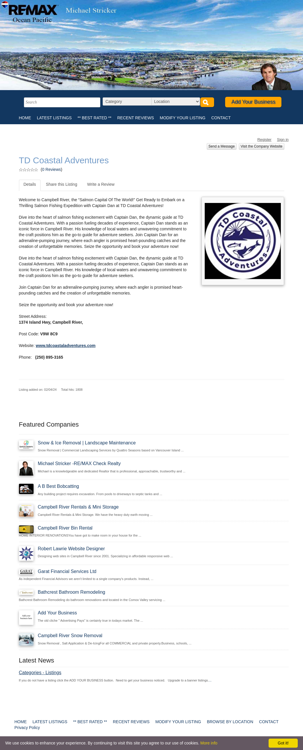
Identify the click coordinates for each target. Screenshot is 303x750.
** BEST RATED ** (94, 117)
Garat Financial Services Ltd (67, 571)
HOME (25, 117)
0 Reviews (51, 169)
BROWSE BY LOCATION (230, 721)
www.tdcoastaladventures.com (66, 345)
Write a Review (101, 184)
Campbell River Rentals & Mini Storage (78, 506)
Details (30, 184)
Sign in (283, 139)
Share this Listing (61, 184)
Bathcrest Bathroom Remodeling (71, 592)
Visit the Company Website (262, 146)
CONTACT (221, 117)
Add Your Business (253, 102)
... (210, 680)
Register (264, 139)
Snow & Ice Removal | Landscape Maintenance (87, 442)
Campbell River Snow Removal (70, 635)
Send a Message (222, 146)
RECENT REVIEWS (135, 117)
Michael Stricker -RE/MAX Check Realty (79, 463)
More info (208, 743)
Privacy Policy (27, 727)
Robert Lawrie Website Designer (71, 548)
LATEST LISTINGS (54, 117)
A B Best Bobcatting (58, 486)
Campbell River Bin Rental (65, 527)
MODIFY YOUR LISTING (183, 117)
